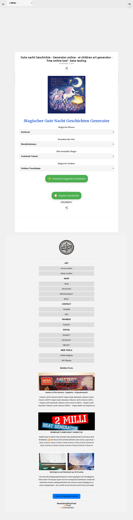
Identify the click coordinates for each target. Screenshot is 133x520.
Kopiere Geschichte (66, 195)
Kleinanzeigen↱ (66, 294)
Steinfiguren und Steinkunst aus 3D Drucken (67, 472)
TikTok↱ (66, 345)
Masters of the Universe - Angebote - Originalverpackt (66, 392)
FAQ (66, 314)
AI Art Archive (66, 268)
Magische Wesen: (66, 127)
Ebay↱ (66, 299)
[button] (66, 68)
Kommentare (67, 508)
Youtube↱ (66, 335)
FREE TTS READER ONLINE (66, 496)
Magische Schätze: (66, 163)
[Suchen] (129, 4)
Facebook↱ (66, 340)
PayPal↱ (66, 325)
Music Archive (66, 273)
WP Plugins (66, 360)
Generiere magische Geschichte (67, 178)
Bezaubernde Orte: (66, 139)
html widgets (66, 202)
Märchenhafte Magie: (66, 151)
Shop (66, 284)
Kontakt (66, 309)
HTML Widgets (66, 355)
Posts (67, 505)
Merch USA (66, 289)
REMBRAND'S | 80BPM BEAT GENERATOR (66, 432)
